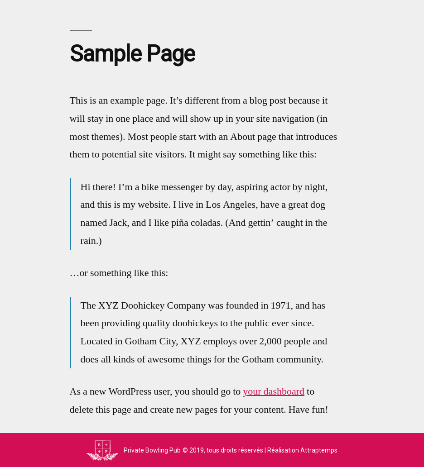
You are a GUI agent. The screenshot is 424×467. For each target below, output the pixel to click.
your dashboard (273, 391)
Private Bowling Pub (152, 450)
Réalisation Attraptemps (302, 450)
